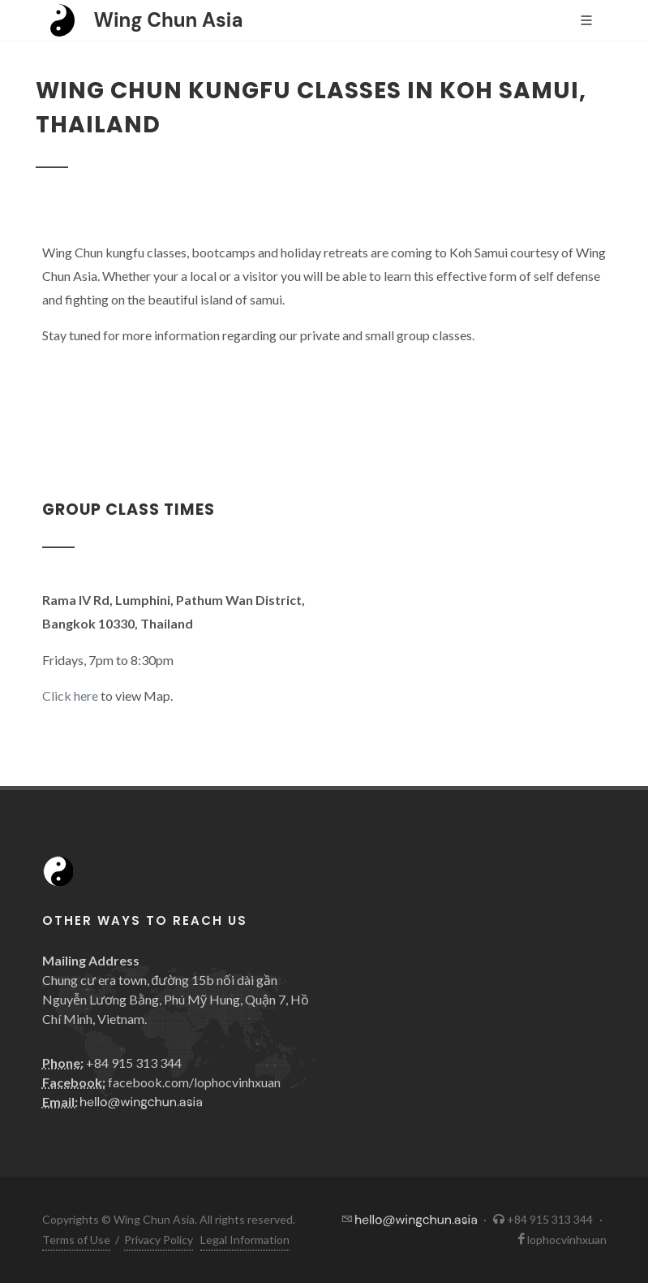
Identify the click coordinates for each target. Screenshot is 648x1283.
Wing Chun (168, 19)
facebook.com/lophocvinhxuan (194, 1082)
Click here (70, 695)
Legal (245, 1239)
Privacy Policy (158, 1239)
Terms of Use (76, 1239)
